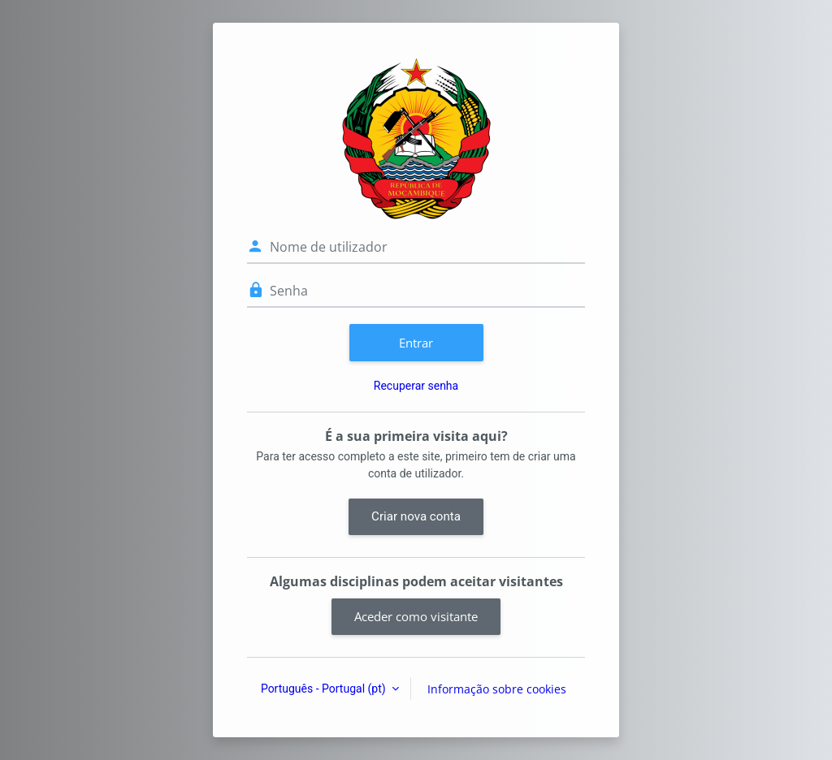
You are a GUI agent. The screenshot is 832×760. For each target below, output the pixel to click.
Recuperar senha (416, 385)
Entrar (416, 343)
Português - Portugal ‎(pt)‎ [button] (324, 688)
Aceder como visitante (416, 616)
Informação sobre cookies (496, 689)
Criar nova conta (416, 516)
